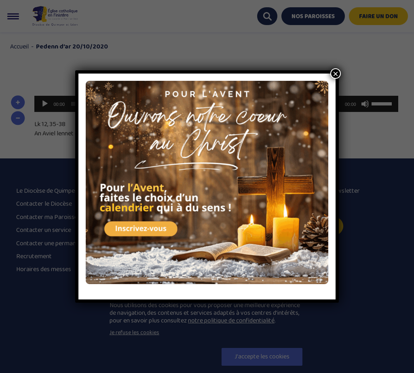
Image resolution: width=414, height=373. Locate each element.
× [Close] (335, 73)
